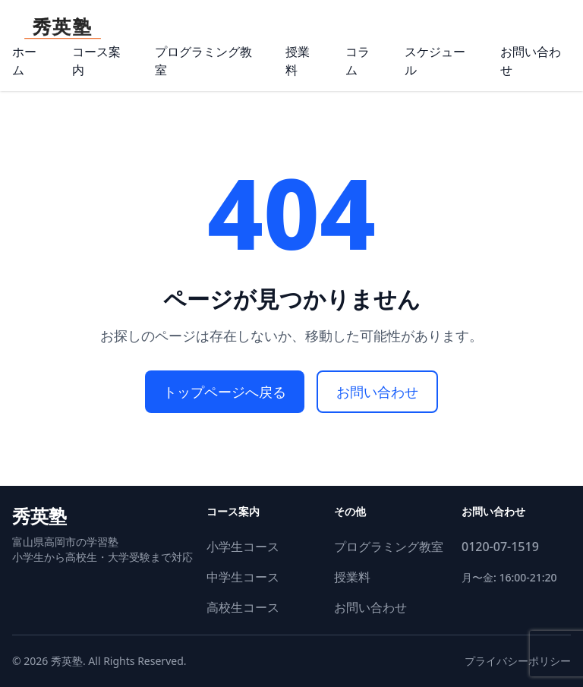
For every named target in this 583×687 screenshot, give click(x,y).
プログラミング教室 (203, 60)
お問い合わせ (530, 60)
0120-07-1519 (500, 546)
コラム (357, 60)
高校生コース (242, 607)
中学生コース (242, 577)
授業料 (297, 60)
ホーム (24, 60)
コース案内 (96, 60)
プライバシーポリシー (518, 661)
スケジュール (435, 60)
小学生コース (242, 546)
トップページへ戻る (224, 392)
